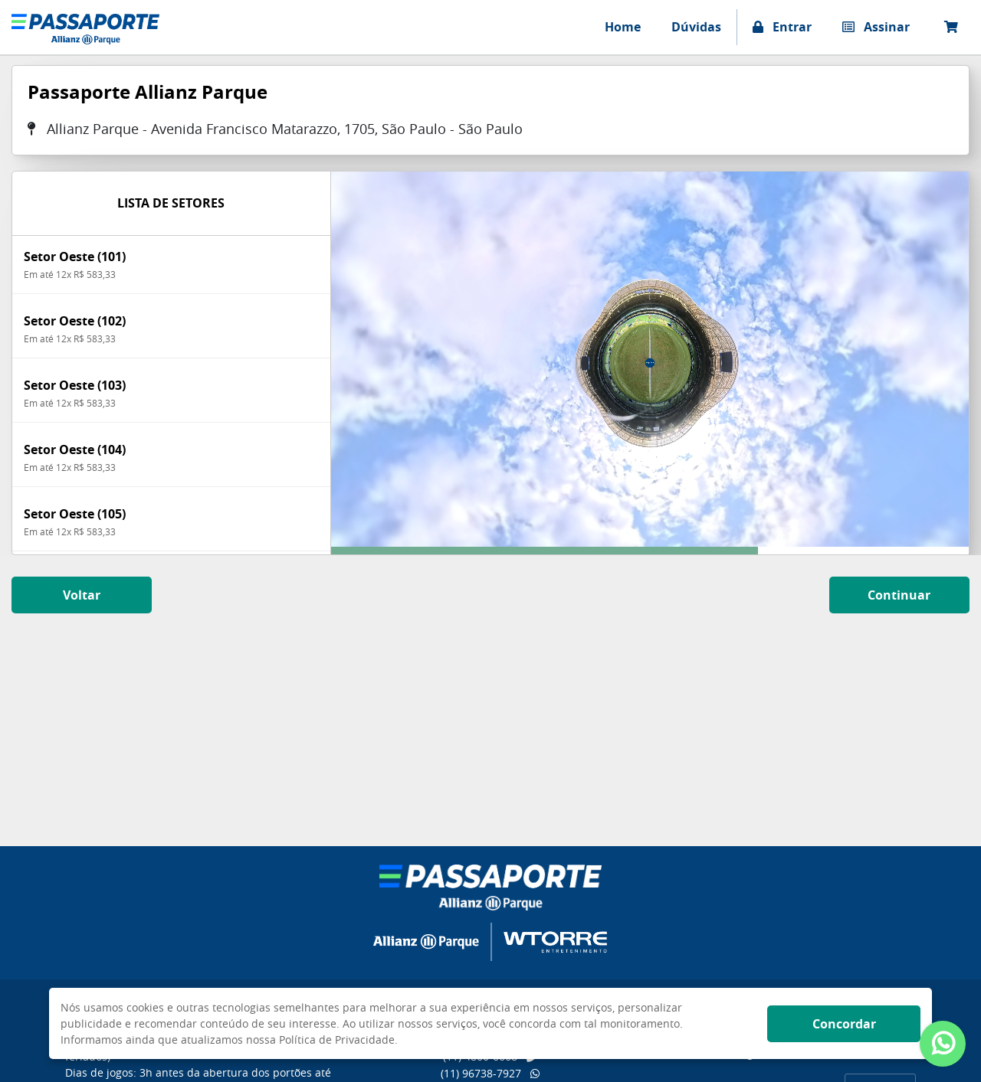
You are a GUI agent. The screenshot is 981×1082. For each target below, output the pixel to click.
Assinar (876, 26)
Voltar (81, 595)
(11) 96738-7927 (490, 1073)
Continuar (899, 595)
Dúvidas (696, 26)
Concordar (844, 1023)
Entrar (782, 26)
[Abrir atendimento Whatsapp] (943, 1044)
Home (623, 26)
